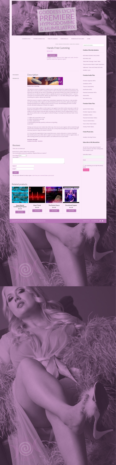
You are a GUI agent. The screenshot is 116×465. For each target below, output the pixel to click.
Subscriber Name (87, 154)
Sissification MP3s (87, 89)
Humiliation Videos (87, 115)
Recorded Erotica (87, 98)
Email (14, 169)
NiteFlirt (40, 141)
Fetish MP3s (86, 95)
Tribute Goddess (53, 38)
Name (14, 166)
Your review (16, 157)
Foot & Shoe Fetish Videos (89, 123)
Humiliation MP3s (87, 83)
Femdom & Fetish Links (77, 38)
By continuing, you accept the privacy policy (93, 166)
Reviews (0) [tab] (16, 78)
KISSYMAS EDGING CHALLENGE (91, 55)
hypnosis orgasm (62, 59)
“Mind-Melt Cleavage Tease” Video (91, 61)
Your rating (16, 155)
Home (88, 38)
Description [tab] (16, 74)
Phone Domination (39, 38)
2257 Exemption (94, 220)
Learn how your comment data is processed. (43, 175)
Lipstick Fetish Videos (88, 109)
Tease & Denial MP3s (88, 86)
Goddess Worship (32, 141)
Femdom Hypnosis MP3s (64, 44)
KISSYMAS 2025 (87, 58)
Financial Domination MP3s (90, 92)
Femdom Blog (64, 38)
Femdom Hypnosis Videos (89, 112)
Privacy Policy (86, 220)
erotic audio (70, 57)
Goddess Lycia (26, 38)
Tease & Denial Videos (88, 120)
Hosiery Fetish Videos (88, 126)
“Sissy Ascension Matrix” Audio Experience (93, 64)
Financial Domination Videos (90, 117)
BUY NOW (52, 55)
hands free (54, 59)
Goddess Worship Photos (89, 137)
